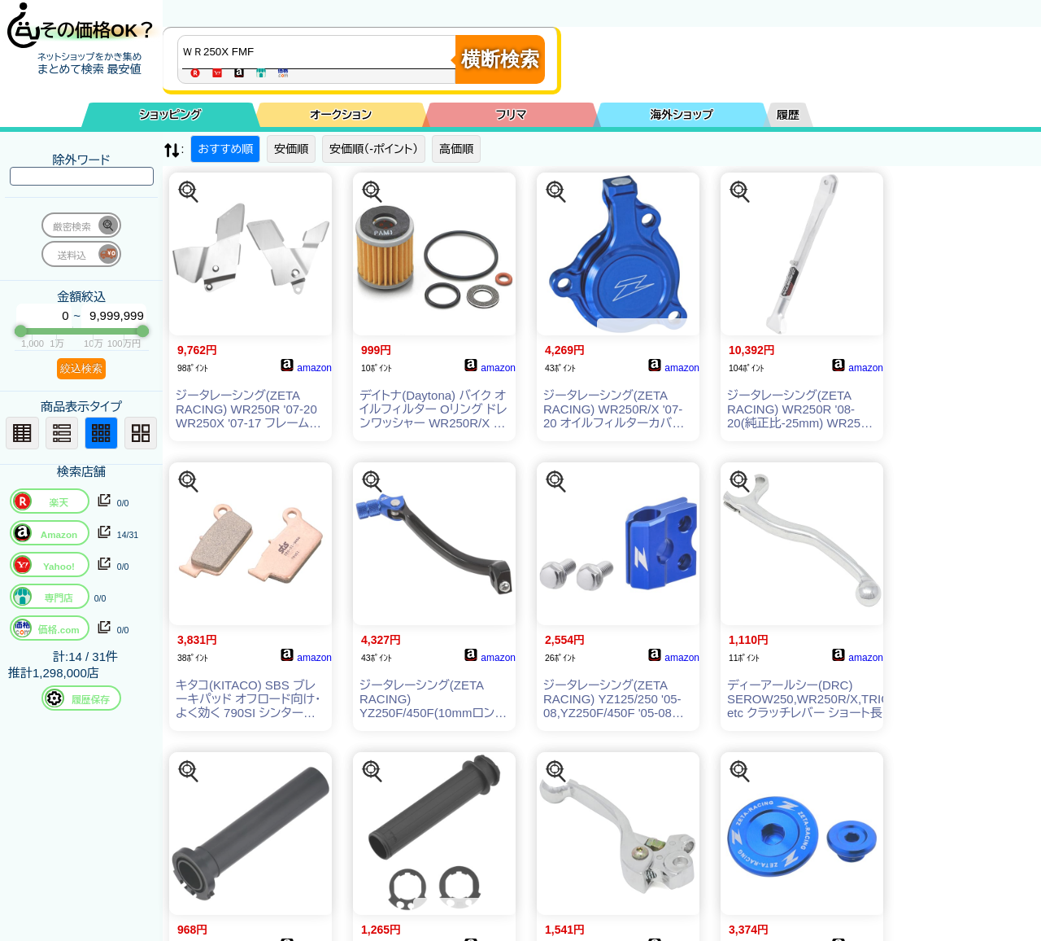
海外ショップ (681, 114)
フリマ (511, 114)
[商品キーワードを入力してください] (320, 52)
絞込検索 (81, 368)
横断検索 (500, 59)
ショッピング (171, 114)
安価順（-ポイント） (373, 148)
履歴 (788, 114)
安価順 (291, 148)
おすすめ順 (225, 148)
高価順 (456, 148)
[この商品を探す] (188, 192)
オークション (341, 114)
